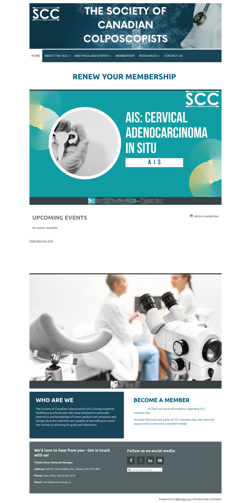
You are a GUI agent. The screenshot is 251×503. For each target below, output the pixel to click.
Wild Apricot (183, 499)
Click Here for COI (41, 241)
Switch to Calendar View (206, 215)
